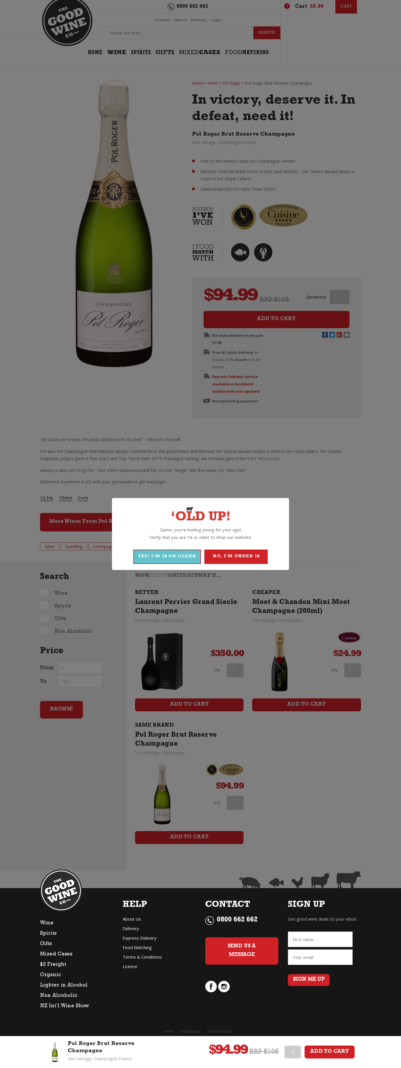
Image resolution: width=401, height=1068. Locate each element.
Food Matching (137, 947)
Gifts (46, 944)
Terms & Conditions (142, 957)
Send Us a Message (242, 951)
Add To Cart (329, 1051)
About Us (132, 919)
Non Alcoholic (58, 996)
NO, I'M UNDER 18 (236, 556)
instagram (224, 986)
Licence (130, 966)
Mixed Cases (56, 954)
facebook (211, 986)
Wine (47, 923)
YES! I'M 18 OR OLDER (167, 556)
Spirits (48, 933)
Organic (50, 975)
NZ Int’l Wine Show (64, 1006)
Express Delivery (140, 938)
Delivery (131, 928)
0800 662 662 (237, 920)
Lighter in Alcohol (64, 985)
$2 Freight (53, 965)
